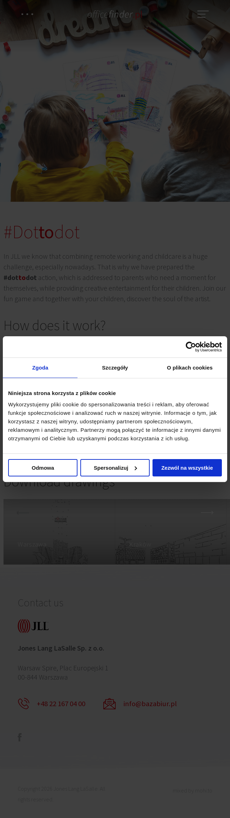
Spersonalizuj (115, 468)
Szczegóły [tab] (115, 368)
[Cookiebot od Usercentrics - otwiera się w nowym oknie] (191, 346)
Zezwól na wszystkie (187, 468)
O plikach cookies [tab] (190, 368)
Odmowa (43, 468)
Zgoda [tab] (40, 368)
